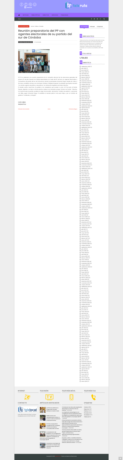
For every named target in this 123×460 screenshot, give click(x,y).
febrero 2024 (84, 97)
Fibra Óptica (35, 15)
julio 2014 (83, 288)
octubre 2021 (84, 145)
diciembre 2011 (85, 340)
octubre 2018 (84, 206)
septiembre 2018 (85, 208)
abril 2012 (83, 333)
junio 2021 (83, 152)
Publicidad (64, 15)
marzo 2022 (84, 136)
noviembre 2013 (85, 302)
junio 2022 (84, 131)
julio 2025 (83, 68)
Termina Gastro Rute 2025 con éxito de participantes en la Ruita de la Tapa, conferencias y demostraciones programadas (72, 432)
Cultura (86, 407)
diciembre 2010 (85, 361)
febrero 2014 (84, 297)
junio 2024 (84, 91)
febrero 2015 (84, 277)
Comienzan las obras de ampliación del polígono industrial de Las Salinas (72, 408)
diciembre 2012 (85, 320)
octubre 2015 (84, 265)
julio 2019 (83, 190)
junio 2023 (84, 111)
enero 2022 (84, 140)
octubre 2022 (84, 125)
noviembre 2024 (85, 82)
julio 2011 (83, 349)
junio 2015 (83, 270)
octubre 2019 (84, 186)
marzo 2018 (84, 217)
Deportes (86, 409)
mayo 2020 (84, 174)
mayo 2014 (84, 292)
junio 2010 (83, 372)
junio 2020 (84, 172)
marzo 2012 (84, 335)
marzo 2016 (84, 256)
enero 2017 (84, 240)
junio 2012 (83, 329)
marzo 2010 (84, 378)
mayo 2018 (84, 213)
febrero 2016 (84, 258)
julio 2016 (83, 249)
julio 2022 (83, 129)
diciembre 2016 (85, 242)
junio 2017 (83, 231)
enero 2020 (84, 181)
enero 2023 (84, 120)
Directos (46, 15)
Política (86, 411)
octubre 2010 (84, 365)
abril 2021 (83, 156)
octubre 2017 (84, 226)
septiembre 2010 (85, 367)
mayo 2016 (84, 252)
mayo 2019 (84, 193)
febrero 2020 (84, 179)
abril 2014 (83, 293)
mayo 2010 (84, 374)
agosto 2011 (84, 347)
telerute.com (58, 456)
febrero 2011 (84, 358)
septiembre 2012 (85, 326)
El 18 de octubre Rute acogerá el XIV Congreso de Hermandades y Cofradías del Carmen (53, 426)
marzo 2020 (84, 177)
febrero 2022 (84, 138)
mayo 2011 (84, 352)
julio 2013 (83, 308)
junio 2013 (83, 310)
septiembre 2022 (85, 127)
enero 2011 (84, 360)
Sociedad (86, 415)
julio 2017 (83, 229)
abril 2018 (83, 215)
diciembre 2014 (85, 281)
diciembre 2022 (85, 122)
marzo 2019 (84, 197)
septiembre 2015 (85, 267)
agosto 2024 (84, 88)
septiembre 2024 (85, 86)
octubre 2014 (84, 285)
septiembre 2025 (85, 66)
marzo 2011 (84, 356)
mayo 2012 (84, 331)
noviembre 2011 (85, 342)
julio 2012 (83, 327)
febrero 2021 (84, 159)
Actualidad (84, 26)
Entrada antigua (73, 109)
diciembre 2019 (85, 183)
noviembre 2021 (85, 143)
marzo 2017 (84, 236)
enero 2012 (84, 338)
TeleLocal (86, 417)
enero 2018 (84, 220)
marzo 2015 (84, 276)
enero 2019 (84, 200)
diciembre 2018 (85, 202)
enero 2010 (84, 381)
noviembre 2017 (85, 224)
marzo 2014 (84, 295)
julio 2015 (83, 268)
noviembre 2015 (85, 263)
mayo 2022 (84, 132)
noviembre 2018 (85, 204)
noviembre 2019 (85, 184)
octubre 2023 (84, 104)
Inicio (19, 18)
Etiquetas (100, 26)
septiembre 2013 (85, 306)
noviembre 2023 (85, 102)
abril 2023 (83, 115)
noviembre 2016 (85, 243)
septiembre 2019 (85, 188)
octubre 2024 (84, 84)
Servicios (55, 15)
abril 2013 (83, 313)
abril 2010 (83, 376)
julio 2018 (83, 209)
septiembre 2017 (85, 227)
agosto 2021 (84, 149)
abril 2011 (83, 354)
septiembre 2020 (85, 168)
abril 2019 (83, 195)
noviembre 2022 (85, 124)
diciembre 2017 (85, 222)
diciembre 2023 (85, 100)
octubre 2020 (84, 166)
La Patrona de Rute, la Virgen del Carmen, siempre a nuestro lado (52, 409)
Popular (92, 26)
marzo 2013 (84, 315)
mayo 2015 (84, 272)
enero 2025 (84, 79)
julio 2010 (83, 370)
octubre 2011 (84, 344)
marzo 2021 (84, 157)
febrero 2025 (84, 77)
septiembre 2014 (85, 286)
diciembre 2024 (85, 81)
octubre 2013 (84, 304)
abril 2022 (83, 134)
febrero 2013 (84, 317)
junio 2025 (84, 70)
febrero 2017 (84, 238)
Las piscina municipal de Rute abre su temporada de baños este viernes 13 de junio (53, 446)
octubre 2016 (84, 245)
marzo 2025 (84, 75)
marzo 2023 (84, 116)
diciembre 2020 (85, 163)
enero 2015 (84, 279)
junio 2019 (83, 192)
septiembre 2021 (85, 147)
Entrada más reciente (23, 109)
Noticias (26, 15)
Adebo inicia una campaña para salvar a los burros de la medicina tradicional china (53, 418)
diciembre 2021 (85, 141)
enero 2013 (84, 319)
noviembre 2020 (85, 165)
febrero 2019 (84, 199)
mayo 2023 (84, 113)
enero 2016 (84, 259)
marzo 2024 (84, 95)
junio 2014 (83, 290)
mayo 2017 (84, 233)
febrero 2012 (84, 336)
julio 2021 (83, 150)
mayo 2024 (84, 93)
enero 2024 (84, 99)
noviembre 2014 (85, 283)
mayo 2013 (84, 311)
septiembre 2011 (85, 345)
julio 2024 (83, 90)
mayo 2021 (84, 154)
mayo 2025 (84, 72)
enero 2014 (84, 299)
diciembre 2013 (85, 301)
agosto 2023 (84, 107)
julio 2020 (83, 170)
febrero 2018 (84, 218)
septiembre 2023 (85, 106)
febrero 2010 (84, 379)
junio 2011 (83, 351)
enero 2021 (84, 161)
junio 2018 (83, 211)
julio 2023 (83, 109)
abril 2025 (83, 73)
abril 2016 (83, 254)
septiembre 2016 (85, 247)
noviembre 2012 (85, 322)
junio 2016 (83, 251)
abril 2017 (83, 234)
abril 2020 (83, 175)
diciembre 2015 (85, 261)
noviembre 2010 (85, 363)
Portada (86, 413)
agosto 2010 (84, 369)
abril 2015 (83, 274)
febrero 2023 (84, 118)
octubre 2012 (84, 324)
